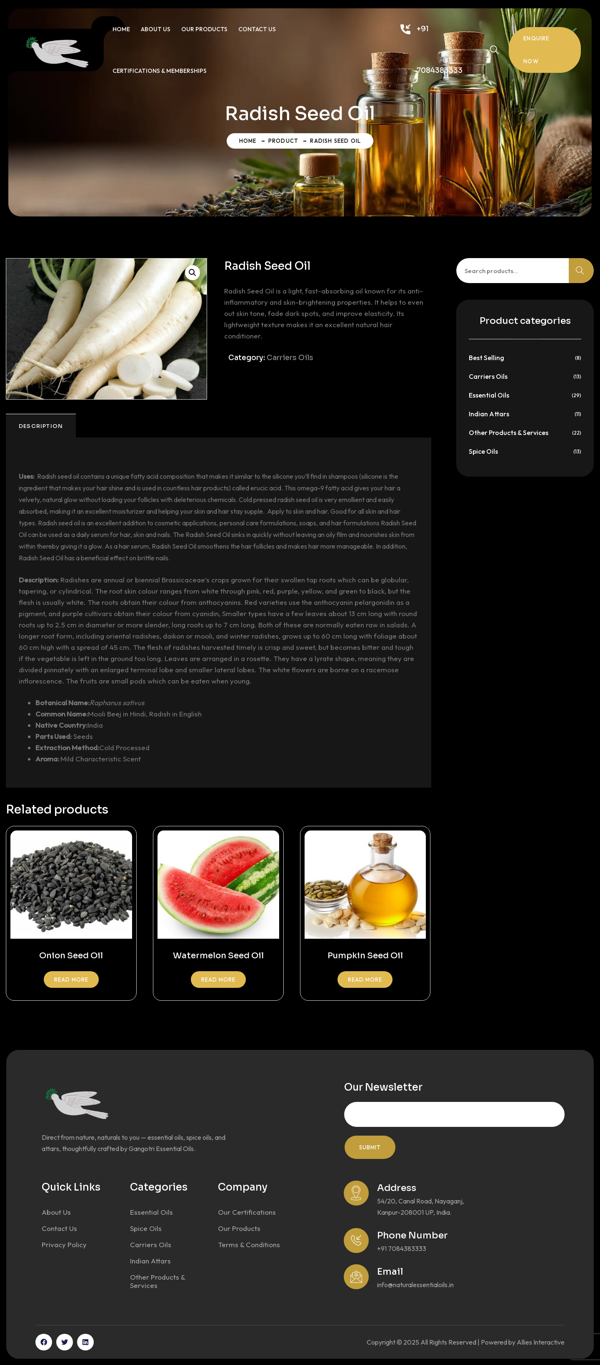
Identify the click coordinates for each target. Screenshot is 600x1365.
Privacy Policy (64, 1244)
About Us (155, 29)
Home (121, 29)
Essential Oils (489, 395)
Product (283, 140)
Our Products (204, 29)
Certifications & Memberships (159, 71)
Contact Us (257, 29)
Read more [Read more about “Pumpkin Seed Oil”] (365, 979)
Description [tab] (41, 426)
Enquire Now (536, 50)
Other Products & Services (508, 432)
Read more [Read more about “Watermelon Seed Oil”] (218, 979)
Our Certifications (247, 1212)
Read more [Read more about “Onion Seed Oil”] (71, 979)
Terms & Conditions (249, 1244)
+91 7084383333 (439, 50)
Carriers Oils (290, 357)
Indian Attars (489, 414)
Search (581, 270)
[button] (192, 272)
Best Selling (486, 357)
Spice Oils (483, 451)
